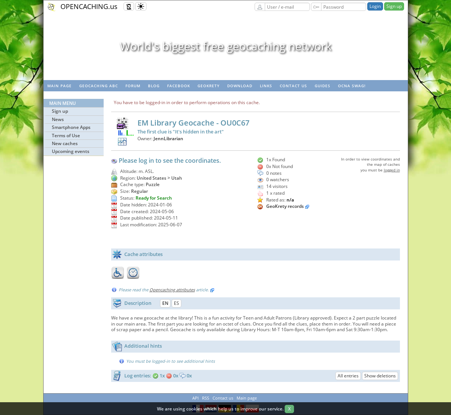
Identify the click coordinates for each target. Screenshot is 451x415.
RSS (205, 398)
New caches (65, 143)
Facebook (178, 85)
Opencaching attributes (172, 289)
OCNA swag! (352, 85)
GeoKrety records (285, 206)
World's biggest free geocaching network (226, 46)
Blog (154, 85)
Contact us (293, 85)
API (195, 398)
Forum (132, 85)
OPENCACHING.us (89, 6)
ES (176, 303)
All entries (348, 376)
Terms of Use (66, 135)
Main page (59, 85)
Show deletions (380, 376)
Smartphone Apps (71, 127)
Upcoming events (70, 151)
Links (266, 85)
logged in (392, 170)
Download (239, 85)
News (58, 119)
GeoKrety (209, 85)
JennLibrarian (168, 138)
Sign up (394, 6)
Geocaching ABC (98, 85)
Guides (322, 85)
